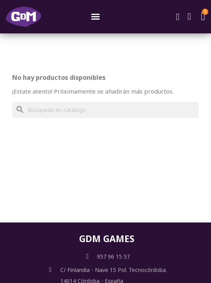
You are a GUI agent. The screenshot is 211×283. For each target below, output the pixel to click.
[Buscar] (105, 110)
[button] (178, 17)
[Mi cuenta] (189, 16)
